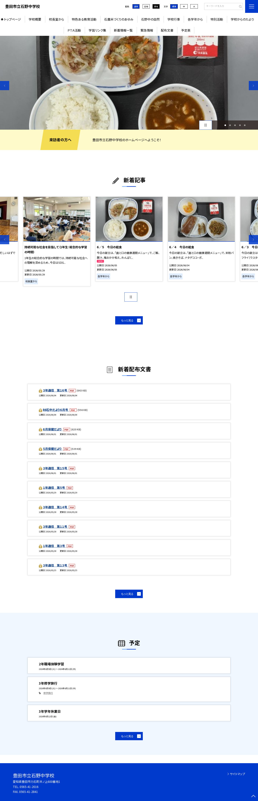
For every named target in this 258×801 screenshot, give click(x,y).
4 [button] (240, 125)
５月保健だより (52, 448)
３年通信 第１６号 (55, 390)
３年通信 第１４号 (55, 507)
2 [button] (230, 125)
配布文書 (167, 30)
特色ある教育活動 (84, 19)
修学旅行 (48, 693)
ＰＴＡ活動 (74, 30)
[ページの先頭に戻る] (253, 796)
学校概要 (35, 19)
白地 (146, 6)
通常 (136, 6)
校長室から (56, 19)
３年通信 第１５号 (55, 468)
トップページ (12, 19)
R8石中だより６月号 (56, 409)
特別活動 (217, 19)
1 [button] (225, 125)
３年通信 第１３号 (55, 565)
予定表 (185, 30)
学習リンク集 (97, 30)
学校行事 (173, 19)
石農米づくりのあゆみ (118, 19)
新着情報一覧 (123, 30)
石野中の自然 (150, 19)
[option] (129, 83)
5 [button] (245, 125)
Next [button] (253, 85)
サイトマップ (237, 774)
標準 (174, 6)
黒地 (156, 6)
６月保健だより (52, 429)
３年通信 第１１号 (55, 526)
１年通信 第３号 (54, 546)
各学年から (195, 19)
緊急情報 (147, 30)
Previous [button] (4, 85)
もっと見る (127, 320)
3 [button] (235, 125)
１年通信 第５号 (54, 487)
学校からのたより (242, 19)
